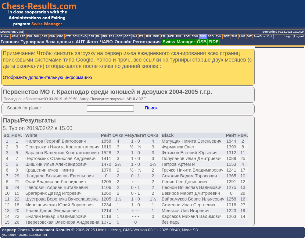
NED (171, 36)
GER (120, 36)
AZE (22, 36)
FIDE (213, 41)
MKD (156, 36)
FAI (98, 36)
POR (187, 36)
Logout (299, 36)
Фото (92, 41)
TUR (234, 36)
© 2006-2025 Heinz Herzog (95, 230)
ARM (14, 36)
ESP (91, 36)
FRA (111, 36)
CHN (52, 36)
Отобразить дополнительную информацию (47, 77)
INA (134, 36)
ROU (195, 36)
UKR (242, 36)
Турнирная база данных (47, 41)
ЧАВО (106, 41)
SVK (218, 36)
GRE (127, 36)
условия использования (24, 234)
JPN (148, 36)
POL (179, 36)
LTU (163, 36)
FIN (104, 36)
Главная (10, 41)
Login (288, 36)
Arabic (5, 36)
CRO (60, 36)
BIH (29, 36)
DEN (76, 36)
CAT (44, 36)
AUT (80, 41)
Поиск (151, 107)
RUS (203, 36)
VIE (249, 36)
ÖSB (202, 41)
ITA (141, 36)
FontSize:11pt (262, 36)
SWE (226, 36)
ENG (84, 36)
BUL (37, 36)
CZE (68, 36)
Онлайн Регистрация (138, 41)
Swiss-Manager (179, 41)
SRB (211, 36)
